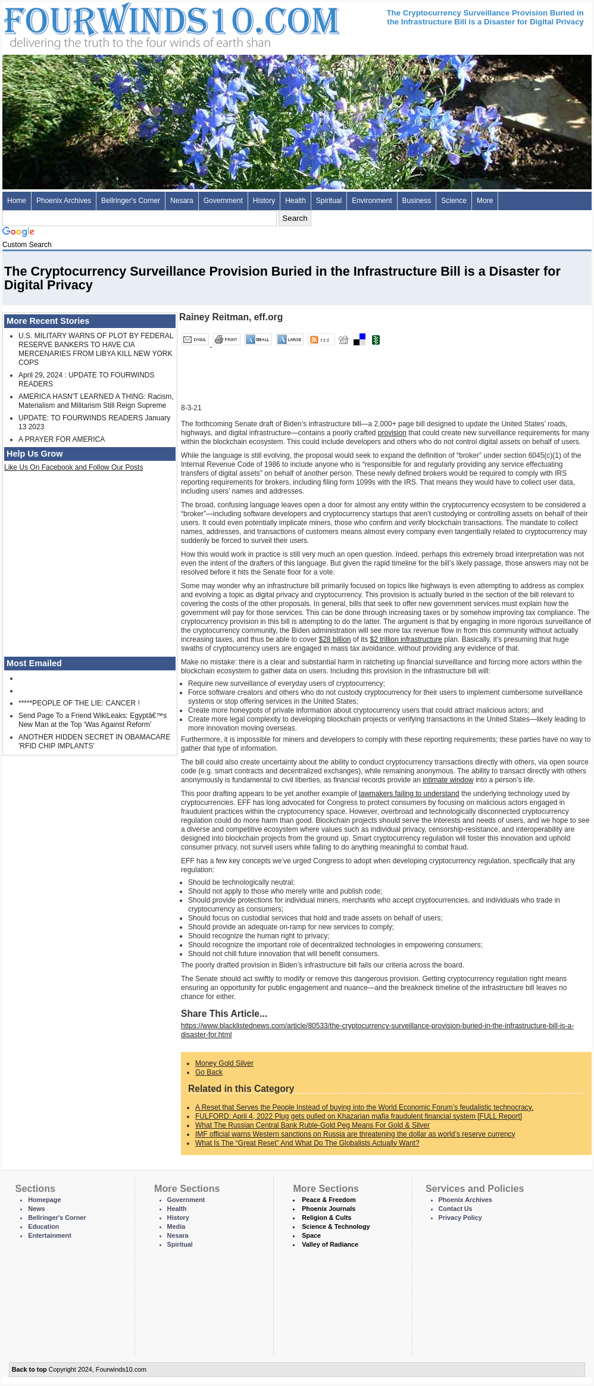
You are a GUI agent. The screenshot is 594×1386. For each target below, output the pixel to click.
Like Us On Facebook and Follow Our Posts (73, 467)
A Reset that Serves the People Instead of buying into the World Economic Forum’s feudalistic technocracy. (364, 1107)
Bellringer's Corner (130, 200)
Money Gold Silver (224, 1063)
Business (417, 200)
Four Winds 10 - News (121, 23)
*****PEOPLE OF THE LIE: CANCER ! (79, 703)
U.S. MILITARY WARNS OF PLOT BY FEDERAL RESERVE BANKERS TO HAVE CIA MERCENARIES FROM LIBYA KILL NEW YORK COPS (95, 349)
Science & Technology (336, 1226)
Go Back (209, 1072)
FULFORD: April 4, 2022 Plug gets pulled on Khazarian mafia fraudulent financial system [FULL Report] (358, 1116)
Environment (372, 200)
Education (43, 1226)
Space (311, 1235)
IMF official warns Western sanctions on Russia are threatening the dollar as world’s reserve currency (355, 1134)
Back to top (29, 1369)
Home (16, 200)
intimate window (448, 780)
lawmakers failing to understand (409, 793)
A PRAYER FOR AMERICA (61, 439)
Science (454, 200)
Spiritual (329, 200)
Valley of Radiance (330, 1244)
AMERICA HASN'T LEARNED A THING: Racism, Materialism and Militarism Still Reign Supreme (96, 401)
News (36, 1208)
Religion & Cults (326, 1217)
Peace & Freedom (329, 1199)
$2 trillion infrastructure (406, 639)
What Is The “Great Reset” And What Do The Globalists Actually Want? (307, 1143)
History (264, 200)
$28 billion (334, 639)
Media (176, 1226)
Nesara (181, 200)
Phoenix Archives (63, 200)
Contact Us (456, 1208)
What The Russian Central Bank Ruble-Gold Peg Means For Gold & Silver (312, 1125)
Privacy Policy (460, 1217)
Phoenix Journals (328, 1208)
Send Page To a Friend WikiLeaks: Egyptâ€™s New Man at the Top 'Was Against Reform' (92, 720)
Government (223, 200)
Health (295, 200)
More (485, 200)
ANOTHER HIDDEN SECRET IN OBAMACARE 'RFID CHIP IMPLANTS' (94, 741)
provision (392, 433)
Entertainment (49, 1235)
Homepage (44, 1199)
